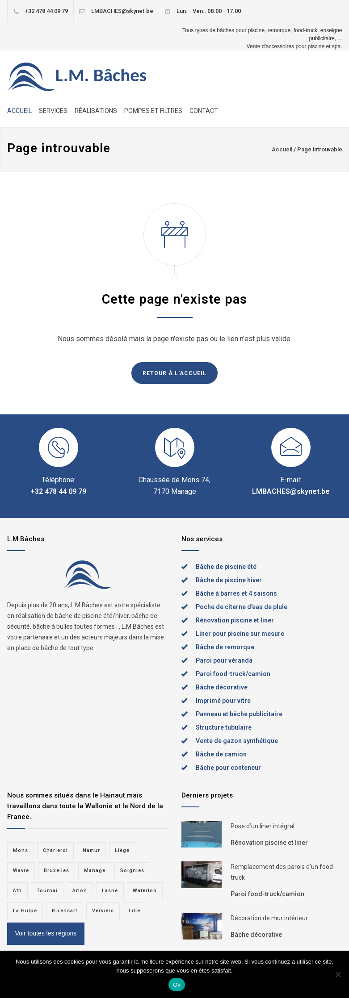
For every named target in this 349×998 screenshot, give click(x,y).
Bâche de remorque (225, 647)
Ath (17, 891)
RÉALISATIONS (96, 110)
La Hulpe (25, 911)
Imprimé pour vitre (223, 700)
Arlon (79, 891)
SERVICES (53, 110)
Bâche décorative (222, 687)
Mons (20, 850)
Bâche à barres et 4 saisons (236, 593)
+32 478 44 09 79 (46, 11)
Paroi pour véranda (224, 660)
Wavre (21, 870)
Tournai (47, 891)
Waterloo (145, 891)
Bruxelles (56, 870)
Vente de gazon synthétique (237, 740)
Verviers (103, 911)
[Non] (337, 974)
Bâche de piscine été (226, 566)
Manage (94, 870)
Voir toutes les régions (46, 933)
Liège (122, 850)
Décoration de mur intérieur (269, 918)
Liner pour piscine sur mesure (240, 633)
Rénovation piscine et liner (235, 620)
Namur (91, 850)
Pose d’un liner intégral (262, 826)
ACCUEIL (19, 110)
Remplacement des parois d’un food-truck (283, 872)
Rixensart (64, 911)
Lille (134, 911)
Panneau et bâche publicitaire (239, 714)
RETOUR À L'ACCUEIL (174, 373)
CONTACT (203, 110)
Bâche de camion (221, 754)
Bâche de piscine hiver (229, 580)
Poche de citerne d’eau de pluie (241, 606)
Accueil (282, 149)
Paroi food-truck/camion (233, 673)
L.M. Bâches (101, 75)
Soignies (132, 870)
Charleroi (55, 850)
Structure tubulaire (224, 727)
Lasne (110, 891)
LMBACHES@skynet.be (122, 11)
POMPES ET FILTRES (153, 110)
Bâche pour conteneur (228, 767)
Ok (177, 984)
